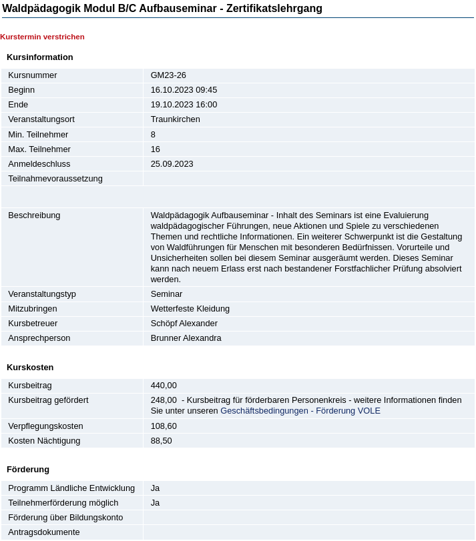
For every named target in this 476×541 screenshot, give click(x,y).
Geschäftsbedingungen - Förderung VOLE (300, 411)
